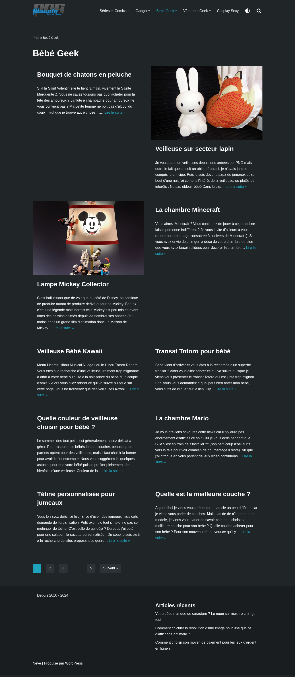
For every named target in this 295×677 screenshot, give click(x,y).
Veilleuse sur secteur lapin (194, 148)
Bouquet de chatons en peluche (84, 74)
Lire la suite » (115, 113)
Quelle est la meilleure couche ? (202, 495)
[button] (128, 11)
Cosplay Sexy (228, 11)
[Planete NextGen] (50, 10)
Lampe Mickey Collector (73, 284)
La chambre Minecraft (187, 210)
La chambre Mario (182, 419)
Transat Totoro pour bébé (193, 351)
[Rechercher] (258, 10)
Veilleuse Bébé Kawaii (70, 351)
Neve (37, 665)
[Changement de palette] (247, 10)
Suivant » (110, 569)
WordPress (74, 665)
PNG (36, 37)
